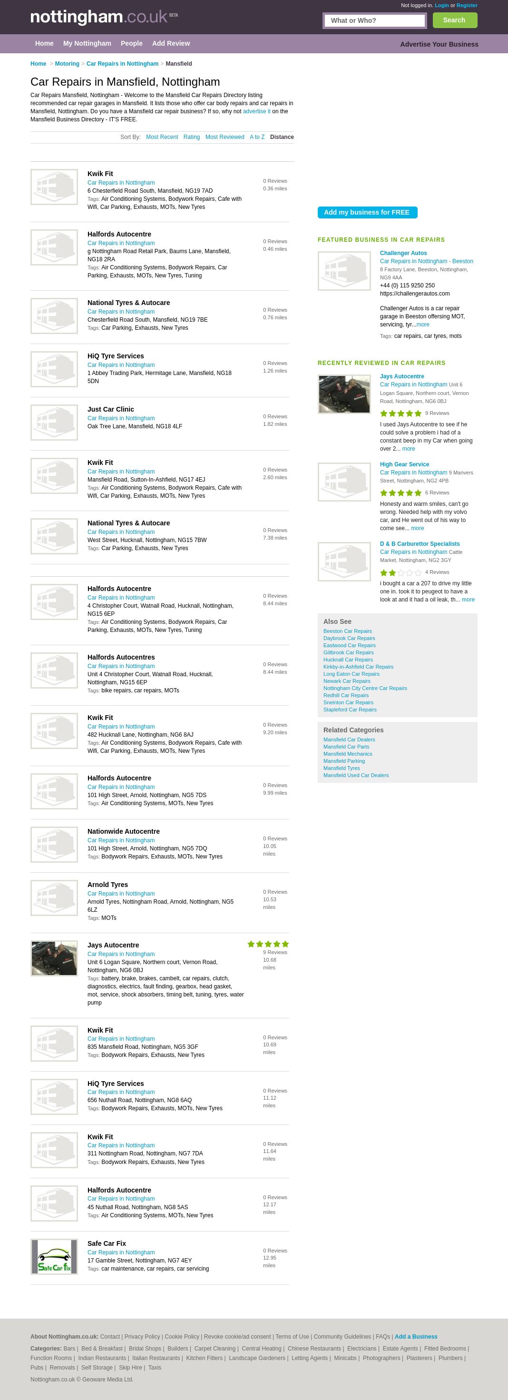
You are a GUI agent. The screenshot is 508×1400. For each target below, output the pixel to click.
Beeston (462, 261)
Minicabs (346, 1358)
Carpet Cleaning (216, 1348)
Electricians (362, 1348)
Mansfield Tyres (341, 768)
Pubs (37, 1367)
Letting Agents (310, 1358)
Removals (63, 1367)
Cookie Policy (182, 1336)
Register (467, 5)
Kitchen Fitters (205, 1358)
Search (454, 20)
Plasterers (420, 1358)
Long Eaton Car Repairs (351, 674)
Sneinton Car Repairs (348, 702)
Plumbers (451, 1358)
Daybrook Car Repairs (349, 638)
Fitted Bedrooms (446, 1348)
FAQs (383, 1336)
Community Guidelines (342, 1336)
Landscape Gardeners (258, 1358)
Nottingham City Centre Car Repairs (365, 688)
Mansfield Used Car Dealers (356, 775)
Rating (192, 137)
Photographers (382, 1358)
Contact (110, 1336)
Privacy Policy (142, 1336)
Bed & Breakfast (102, 1348)
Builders (178, 1348)
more (423, 324)
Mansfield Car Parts (346, 746)
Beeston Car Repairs (347, 631)
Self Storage (97, 1367)
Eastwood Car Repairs (349, 645)
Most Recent (162, 137)
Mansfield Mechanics (347, 754)
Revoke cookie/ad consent (237, 1336)
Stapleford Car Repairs (350, 709)
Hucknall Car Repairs (348, 659)
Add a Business (416, 1336)
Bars (70, 1348)
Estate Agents (401, 1348)
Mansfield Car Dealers (349, 739)
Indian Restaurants (103, 1358)
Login (442, 5)
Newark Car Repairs (347, 681)
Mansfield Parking (344, 761)
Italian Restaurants (156, 1358)
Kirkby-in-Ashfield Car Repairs (358, 667)
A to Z (257, 137)
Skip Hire (131, 1367)
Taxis (154, 1367)
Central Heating (262, 1348)
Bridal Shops (146, 1348)
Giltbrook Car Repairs (348, 652)
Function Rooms (52, 1358)
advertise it (257, 111)
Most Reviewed (224, 137)
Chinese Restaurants (315, 1348)
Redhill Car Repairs (346, 695)
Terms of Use (292, 1336)
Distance (282, 137)
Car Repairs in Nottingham (414, 261)
